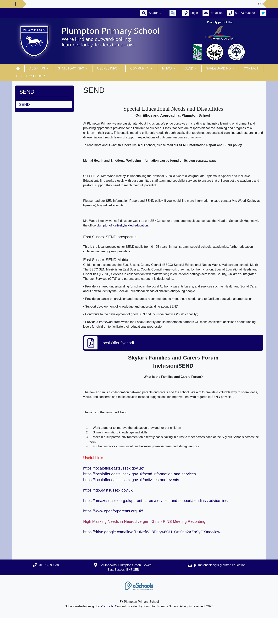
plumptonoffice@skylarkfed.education (122, 225)
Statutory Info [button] (71, 68)
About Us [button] (37, 68)
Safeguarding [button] (219, 68)
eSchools (107, 606)
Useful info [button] (107, 68)
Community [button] (140, 68)
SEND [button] (189, 68)
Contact (251, 68)
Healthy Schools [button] (31, 76)
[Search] (156, 13)
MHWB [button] (167, 68)
